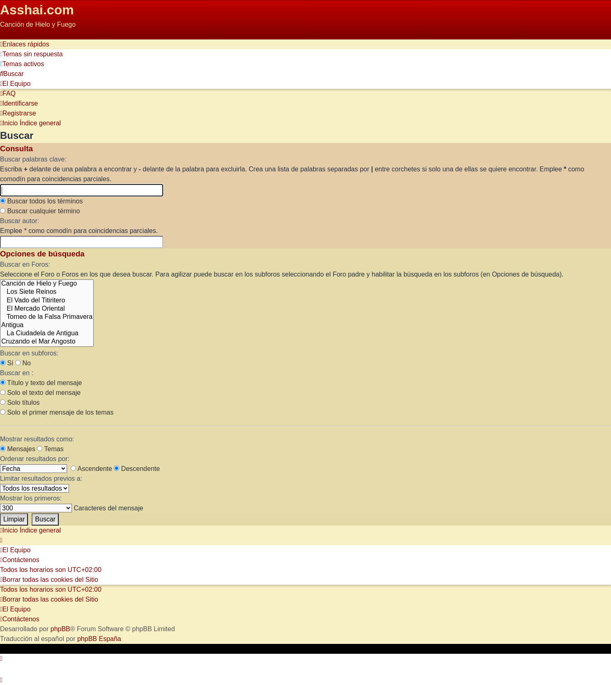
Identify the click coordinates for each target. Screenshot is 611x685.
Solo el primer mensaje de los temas (56, 412)
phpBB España (99, 638)
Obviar (9, 34)
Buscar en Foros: (25, 264)
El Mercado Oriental (46, 309)
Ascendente (91, 468)
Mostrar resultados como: (37, 439)
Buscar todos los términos (41, 201)
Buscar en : (16, 372)
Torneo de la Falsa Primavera (46, 317)
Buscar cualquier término (40, 211)
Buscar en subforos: (29, 353)
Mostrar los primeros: (31, 498)
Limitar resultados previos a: (41, 478)
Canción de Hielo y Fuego (46, 284)
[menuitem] (31, 54)
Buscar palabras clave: (33, 159)
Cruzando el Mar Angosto (46, 342)
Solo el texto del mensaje (40, 392)
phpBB (60, 628)
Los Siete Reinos (46, 292)
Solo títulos (20, 402)
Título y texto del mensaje (41, 382)
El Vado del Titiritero (46, 301)
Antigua (46, 325)
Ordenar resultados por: (34, 458)
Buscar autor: (19, 220)
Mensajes (17, 448)
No (23, 363)
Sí (7, 363)
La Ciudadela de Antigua (46, 334)
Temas (50, 448)
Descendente (137, 468)
